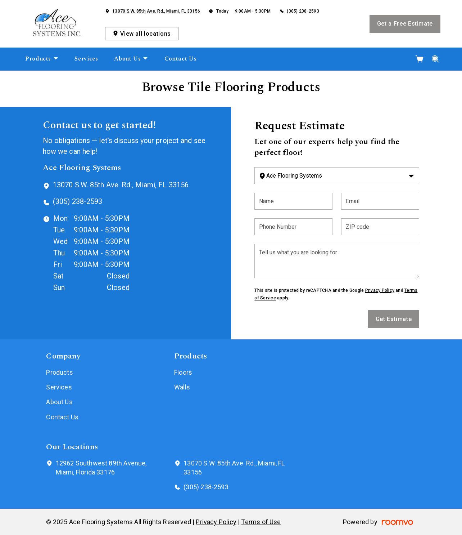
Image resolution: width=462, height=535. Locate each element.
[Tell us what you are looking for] (336, 261)
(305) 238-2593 (303, 11)
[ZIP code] (380, 226)
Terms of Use (261, 522)
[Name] (293, 201)
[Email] (380, 201)
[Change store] (336, 175)
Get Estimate (394, 319)
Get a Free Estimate (405, 23)
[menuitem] (42, 59)
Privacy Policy (379, 290)
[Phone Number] (293, 226)
